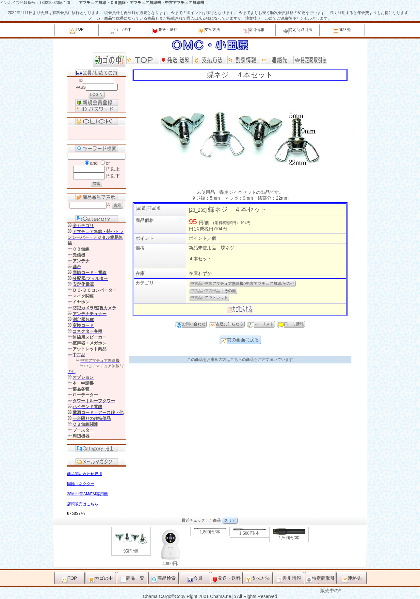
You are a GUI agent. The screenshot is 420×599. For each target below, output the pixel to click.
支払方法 (209, 30)
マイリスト (261, 325)
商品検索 (164, 579)
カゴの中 (121, 30)
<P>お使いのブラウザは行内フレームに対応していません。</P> (210, 546)
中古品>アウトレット (209, 297)
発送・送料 (165, 30)
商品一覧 (132, 579)
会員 (194, 579)
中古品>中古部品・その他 (213, 290)
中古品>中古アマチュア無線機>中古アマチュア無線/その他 (242, 283)
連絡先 (342, 30)
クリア (230, 520)
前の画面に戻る (240, 340)
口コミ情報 (291, 325)
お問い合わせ (190, 325)
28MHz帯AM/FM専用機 (87, 494)
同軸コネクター (80, 484)
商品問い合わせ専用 (84, 473)
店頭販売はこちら (82, 504)
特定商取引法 (297, 30)
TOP (76, 30)
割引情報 (253, 30)
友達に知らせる (226, 325)
